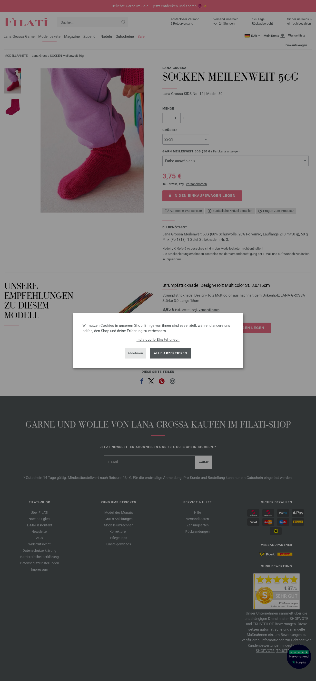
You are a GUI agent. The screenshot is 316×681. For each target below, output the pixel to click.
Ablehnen (135, 353)
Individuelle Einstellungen (158, 339)
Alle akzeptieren (170, 353)
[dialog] (158, 340)
